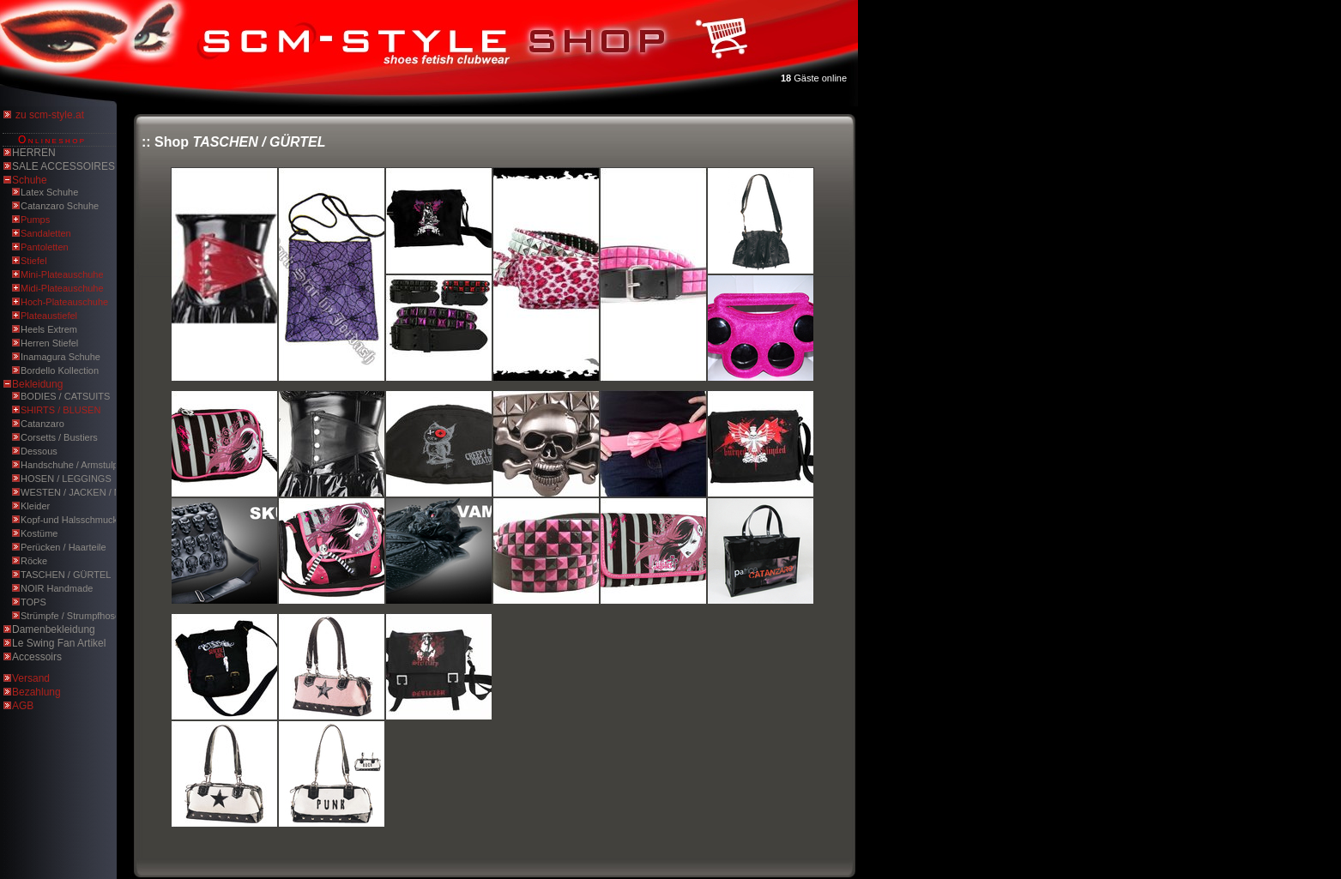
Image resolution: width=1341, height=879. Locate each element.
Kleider (35, 506)
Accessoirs (37, 657)
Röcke (34, 561)
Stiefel (34, 261)
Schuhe (29, 180)
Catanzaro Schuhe (60, 206)
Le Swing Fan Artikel (59, 643)
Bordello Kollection (60, 370)
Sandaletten (46, 233)
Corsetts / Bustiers (59, 437)
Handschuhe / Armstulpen (75, 465)
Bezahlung (36, 692)
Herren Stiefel (49, 343)
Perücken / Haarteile (63, 547)
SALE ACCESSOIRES (63, 166)
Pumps (35, 219)
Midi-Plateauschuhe (62, 288)
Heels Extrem (49, 329)
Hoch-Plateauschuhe (64, 302)
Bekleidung (37, 384)
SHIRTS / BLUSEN (60, 410)
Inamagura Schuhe (60, 357)
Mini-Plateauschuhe (62, 274)
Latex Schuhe (49, 192)
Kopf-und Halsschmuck (69, 520)
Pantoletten (45, 247)
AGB (22, 706)
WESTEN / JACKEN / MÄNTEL (86, 492)
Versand (31, 678)
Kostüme (39, 533)
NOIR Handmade (57, 588)
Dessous (39, 451)
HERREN (34, 153)
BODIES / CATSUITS (65, 396)
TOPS (33, 602)
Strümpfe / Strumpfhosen (73, 616)
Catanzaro (42, 423)
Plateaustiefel (49, 315)
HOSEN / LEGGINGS (66, 478)
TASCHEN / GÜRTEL (66, 574)
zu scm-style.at (49, 115)
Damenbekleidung (53, 629)
